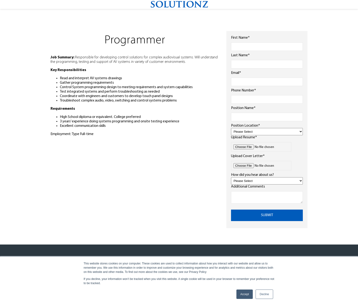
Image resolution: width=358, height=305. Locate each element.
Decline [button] (264, 294)
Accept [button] (244, 294)
